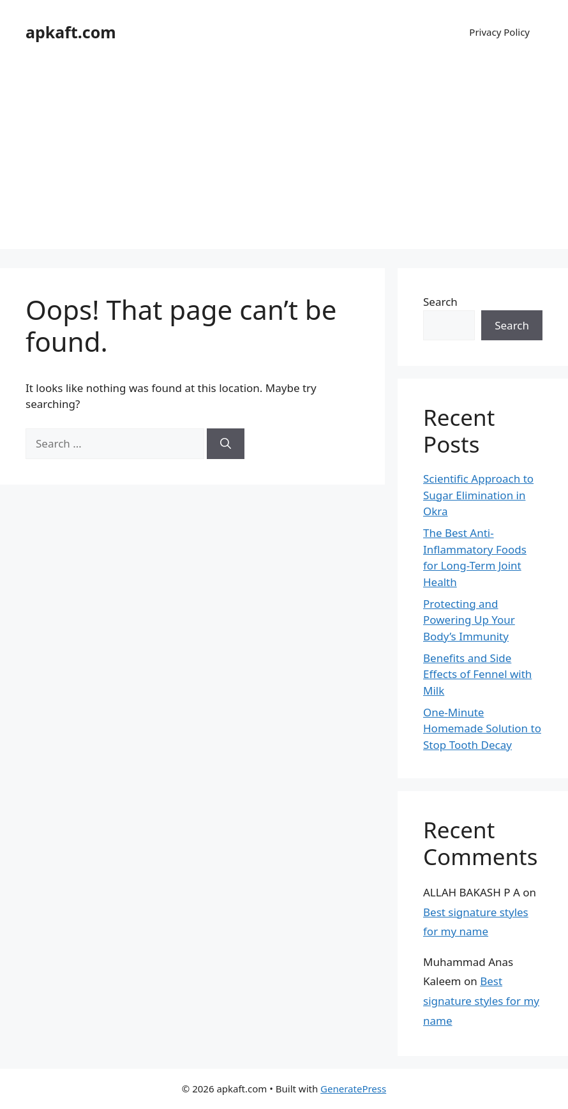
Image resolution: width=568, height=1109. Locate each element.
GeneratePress (353, 1088)
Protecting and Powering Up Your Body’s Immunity (469, 620)
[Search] (225, 443)
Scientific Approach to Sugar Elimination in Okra (478, 494)
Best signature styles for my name (481, 1000)
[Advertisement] (284, 159)
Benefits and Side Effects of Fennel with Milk (477, 674)
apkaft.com (71, 32)
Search (440, 301)
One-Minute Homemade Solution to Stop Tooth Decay (482, 728)
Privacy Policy (499, 32)
